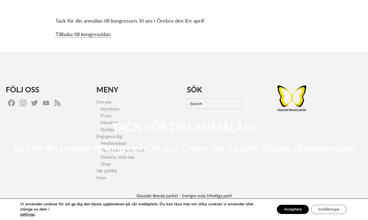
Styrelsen (110, 108)
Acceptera (286, 209)
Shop (106, 163)
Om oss (345, 10)
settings (27, 214)
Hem (263, 10)
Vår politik (286, 10)
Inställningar (326, 209)
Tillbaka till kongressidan (83, 34)
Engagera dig (317, 10)
